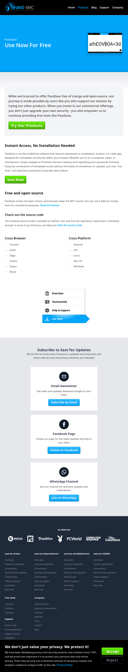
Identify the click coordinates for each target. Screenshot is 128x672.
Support (104, 7)
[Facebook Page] (64, 424)
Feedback (9, 637)
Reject (112, 660)
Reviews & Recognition (16, 572)
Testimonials (11, 576)
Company (117, 7)
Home (71, 7)
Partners (38, 612)
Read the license (49, 205)
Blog (94, 7)
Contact (38, 625)
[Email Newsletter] (64, 376)
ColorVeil (9, 604)
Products (83, 7)
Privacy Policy (65, 665)
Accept (112, 651)
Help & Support (12, 581)
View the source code (69, 225)
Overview (9, 559)
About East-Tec (41, 604)
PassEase (11, 39)
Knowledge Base (13, 629)
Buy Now (9, 589)
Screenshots (11, 568)
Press (37, 620)
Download (10, 585)
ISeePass (9, 608)
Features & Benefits (14, 564)
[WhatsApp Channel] (64, 472)
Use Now (15, 179)
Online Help (10, 625)
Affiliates (38, 616)
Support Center (12, 633)
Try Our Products (27, 125)
